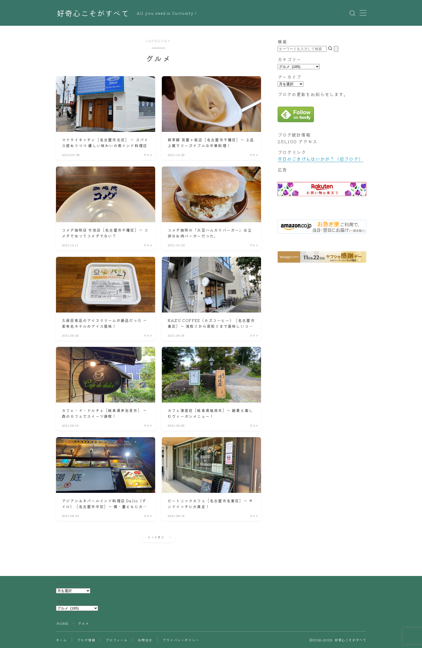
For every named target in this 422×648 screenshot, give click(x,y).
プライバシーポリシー (181, 639)
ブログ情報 (86, 639)
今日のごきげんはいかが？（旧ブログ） (321, 158)
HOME (63, 623)
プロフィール (116, 639)
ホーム (61, 639)
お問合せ (145, 639)
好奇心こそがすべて (93, 13)
